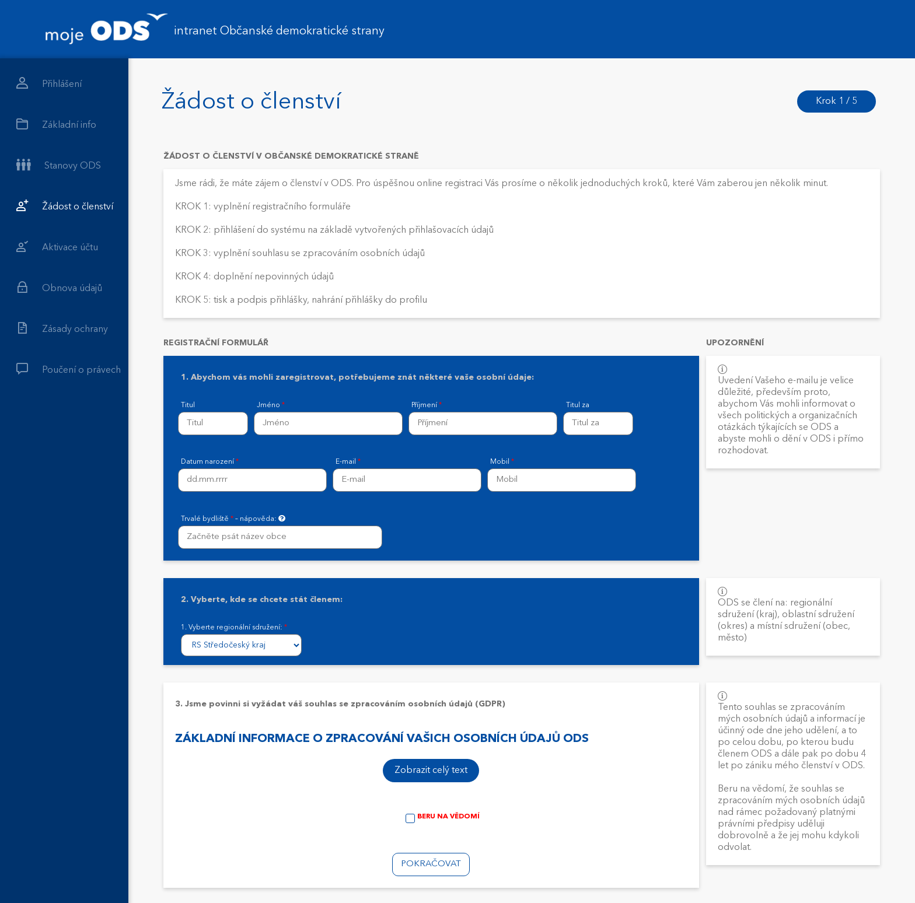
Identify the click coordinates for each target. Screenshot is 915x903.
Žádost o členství (64, 206)
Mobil (502, 462)
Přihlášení (49, 83)
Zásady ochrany (62, 328)
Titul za (577, 405)
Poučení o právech (68, 369)
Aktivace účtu (57, 246)
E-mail (348, 462)
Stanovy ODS (58, 165)
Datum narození (210, 462)
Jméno (271, 405)
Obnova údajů (59, 287)
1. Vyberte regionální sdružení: (234, 627)
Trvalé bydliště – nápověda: (233, 519)
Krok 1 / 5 (836, 101)
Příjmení (426, 405)
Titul (188, 405)
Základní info (56, 124)
